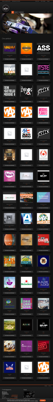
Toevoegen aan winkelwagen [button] (9, 59)
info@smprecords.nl (14, 396)
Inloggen (48, 1)
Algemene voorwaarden (14, 398)
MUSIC (16, 12)
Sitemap (46, 385)
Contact (49, 385)
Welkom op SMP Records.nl (6, 1)
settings (36, 400)
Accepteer (42, 400)
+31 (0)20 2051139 (15, 395)
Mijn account (37, 1)
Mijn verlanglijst (43, 1)
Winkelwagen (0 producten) (16, 1)
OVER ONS (21, 12)
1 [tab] (25, 32)
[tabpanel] (26, 24)
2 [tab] (27, 32)
